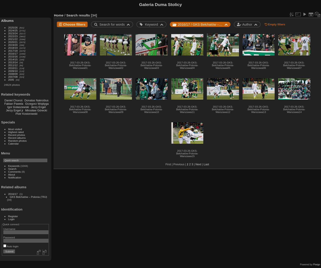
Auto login (11, 246)
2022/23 (13, 36)
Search (12, 168)
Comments (14, 171)
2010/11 (13, 68)
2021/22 (13, 39)
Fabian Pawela (13, 103)
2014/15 (13, 59)
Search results (78, 15)
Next (198, 164)
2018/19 (13, 47)
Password (9, 237)
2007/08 (13, 76)
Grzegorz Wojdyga (37, 103)
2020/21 (13, 42)
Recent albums (17, 137)
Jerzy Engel (38, 107)
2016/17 (13, 53)
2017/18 (13, 50)
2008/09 (13, 73)
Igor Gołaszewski (18, 107)
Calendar (13, 143)
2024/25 (13, 30)
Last (206, 164)
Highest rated (16, 132)
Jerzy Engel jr (14, 110)
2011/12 (13, 65)
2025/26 (13, 27)
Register (13, 216)
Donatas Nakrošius (37, 100)
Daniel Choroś (13, 100)
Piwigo (316, 264)
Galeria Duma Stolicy (160, 4)
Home (59, 15)
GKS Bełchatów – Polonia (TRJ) (28, 196)
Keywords (14, 165)
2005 (11, 79)
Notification (14, 177)
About (11, 174)
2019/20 (13, 44)
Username (9, 228)
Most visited (15, 129)
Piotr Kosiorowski (26, 113)
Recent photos (16, 134)
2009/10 (13, 71)
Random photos (17, 140)
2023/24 (13, 33)
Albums (7, 21)
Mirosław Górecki (36, 110)
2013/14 (13, 62)
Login (11, 219)
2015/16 (13, 56)
